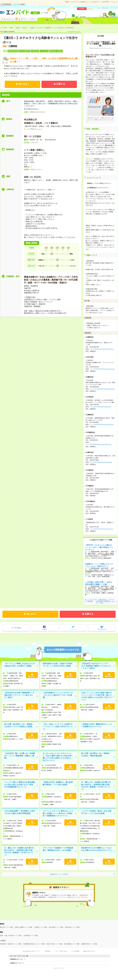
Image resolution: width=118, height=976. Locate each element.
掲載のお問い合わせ (89, 951)
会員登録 (81, 8)
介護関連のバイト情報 (30, 935)
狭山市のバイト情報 (6, 927)
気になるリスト (11, 19)
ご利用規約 (47, 951)
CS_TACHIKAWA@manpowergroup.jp (102, 369)
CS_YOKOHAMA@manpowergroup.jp (102, 389)
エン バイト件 (19, 4)
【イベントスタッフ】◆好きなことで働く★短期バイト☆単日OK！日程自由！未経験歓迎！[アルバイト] (58, 813)
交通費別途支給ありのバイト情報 (34, 944)
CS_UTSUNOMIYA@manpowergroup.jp (98, 444)
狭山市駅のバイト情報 (56, 927)
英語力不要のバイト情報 (54, 944)
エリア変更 (44, 13)
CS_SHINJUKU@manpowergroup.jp (102, 349)
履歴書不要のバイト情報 (89, 944)
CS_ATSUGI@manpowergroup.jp (101, 462)
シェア (45, 629)
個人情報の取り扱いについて (31, 951)
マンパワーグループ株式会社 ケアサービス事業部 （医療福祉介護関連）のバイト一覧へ (100, 601)
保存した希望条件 (30, 19)
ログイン (91, 8)
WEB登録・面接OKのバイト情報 (10, 944)
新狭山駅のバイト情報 (72, 927)
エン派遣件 (6, 4)
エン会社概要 (75, 951)
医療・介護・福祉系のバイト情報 (11, 935)
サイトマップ (114, 8)
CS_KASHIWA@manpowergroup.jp (101, 529)
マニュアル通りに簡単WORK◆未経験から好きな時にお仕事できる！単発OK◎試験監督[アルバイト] (19, 784)
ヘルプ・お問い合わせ (103, 8)
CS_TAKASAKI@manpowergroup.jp (102, 424)
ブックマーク (102, 629)
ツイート (73, 629)
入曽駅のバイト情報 (40, 927)
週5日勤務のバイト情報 (71, 944)
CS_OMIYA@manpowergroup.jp (100, 407)
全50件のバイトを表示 (59, 874)
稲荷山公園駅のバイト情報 (23, 927)
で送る (16, 628)
